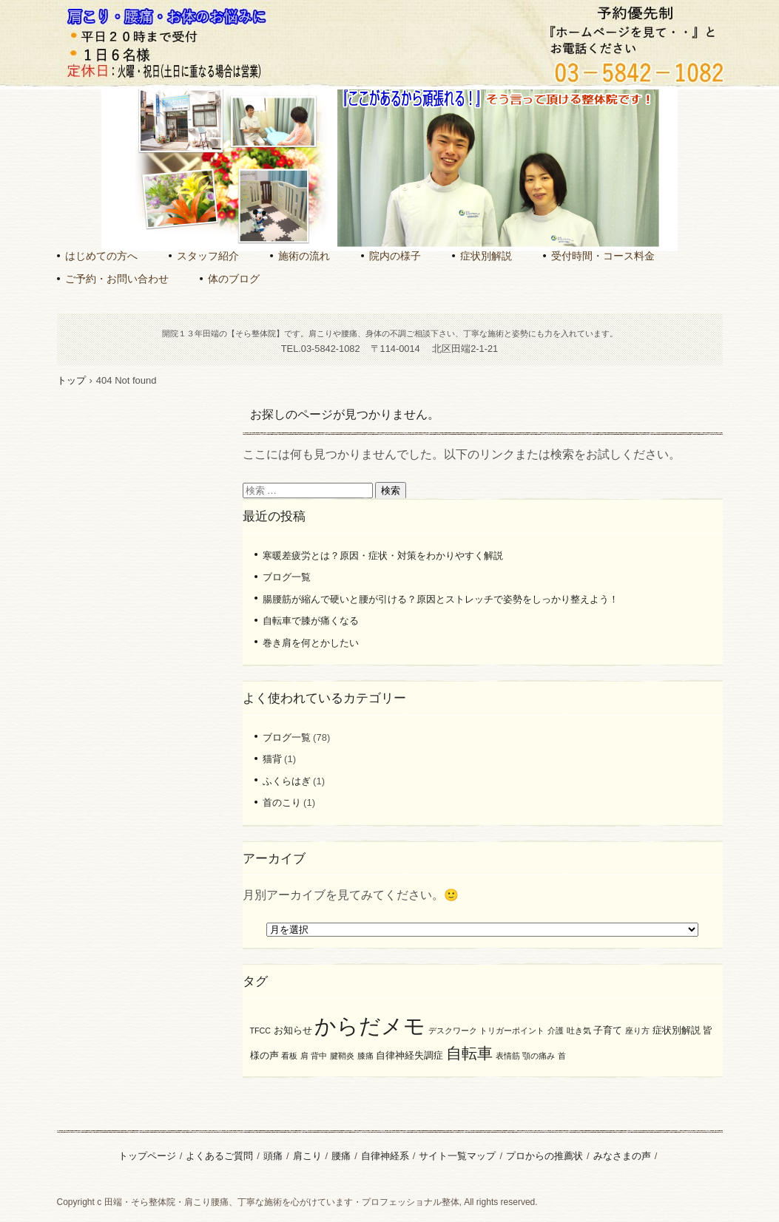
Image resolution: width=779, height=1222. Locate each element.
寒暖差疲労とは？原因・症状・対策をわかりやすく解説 (383, 555)
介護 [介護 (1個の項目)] (555, 1030)
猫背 (272, 758)
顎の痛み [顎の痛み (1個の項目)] (538, 1055)
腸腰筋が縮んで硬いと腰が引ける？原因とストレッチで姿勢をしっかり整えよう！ (440, 599)
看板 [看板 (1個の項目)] (289, 1055)
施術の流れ (304, 256)
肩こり (307, 1155)
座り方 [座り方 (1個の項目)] (637, 1030)
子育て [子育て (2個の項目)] (607, 1030)
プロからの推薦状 (544, 1155)
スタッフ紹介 (208, 256)
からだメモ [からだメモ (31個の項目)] (369, 1026)
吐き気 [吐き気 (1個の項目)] (579, 1030)
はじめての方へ (101, 256)
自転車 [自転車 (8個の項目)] (469, 1053)
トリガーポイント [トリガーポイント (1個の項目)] (511, 1030)
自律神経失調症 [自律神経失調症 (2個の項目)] (409, 1055)
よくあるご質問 (219, 1155)
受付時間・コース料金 (603, 256)
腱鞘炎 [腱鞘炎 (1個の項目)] (342, 1055)
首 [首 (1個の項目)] (562, 1055)
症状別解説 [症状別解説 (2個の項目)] (676, 1030)
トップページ (147, 1155)
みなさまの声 (622, 1155)
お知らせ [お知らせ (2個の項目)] (293, 1030)
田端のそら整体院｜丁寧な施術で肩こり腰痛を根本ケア (387, 81)
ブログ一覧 (287, 577)
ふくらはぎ (287, 781)
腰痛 (341, 1155)
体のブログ (234, 279)
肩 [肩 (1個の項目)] (304, 1055)
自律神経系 (385, 1155)
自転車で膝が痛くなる (311, 620)
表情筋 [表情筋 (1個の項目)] (508, 1055)
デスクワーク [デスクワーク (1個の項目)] (452, 1030)
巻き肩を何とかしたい (311, 642)
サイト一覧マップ (457, 1155)
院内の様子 (395, 256)
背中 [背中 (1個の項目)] (319, 1055)
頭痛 (273, 1155)
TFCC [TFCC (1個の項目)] (260, 1030)
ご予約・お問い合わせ (117, 279)
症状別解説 (486, 256)
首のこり (282, 802)
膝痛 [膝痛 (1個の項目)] (365, 1055)
